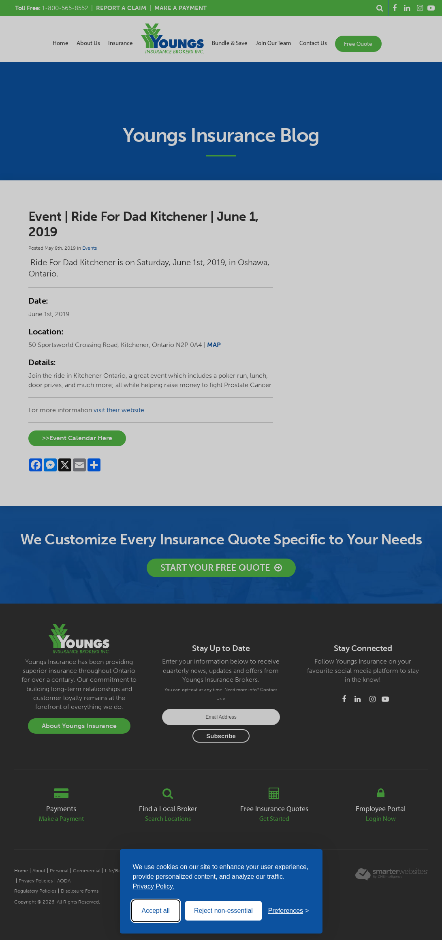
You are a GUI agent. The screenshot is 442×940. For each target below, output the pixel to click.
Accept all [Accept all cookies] (156, 910)
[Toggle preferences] (288, 910)
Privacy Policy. (154, 886)
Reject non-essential (223, 910)
